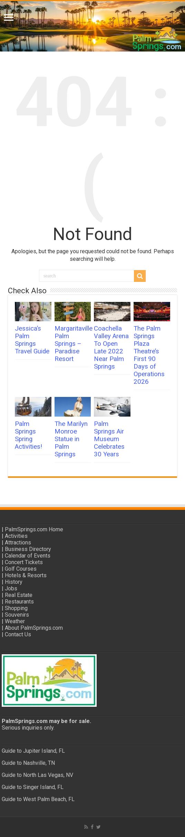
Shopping (16, 608)
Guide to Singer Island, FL (33, 787)
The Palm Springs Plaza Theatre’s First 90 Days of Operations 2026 (149, 355)
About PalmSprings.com (34, 628)
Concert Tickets (24, 562)
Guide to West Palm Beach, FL (38, 799)
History (13, 582)
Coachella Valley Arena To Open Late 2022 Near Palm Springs (111, 347)
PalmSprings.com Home (34, 529)
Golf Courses (21, 568)
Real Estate (18, 595)
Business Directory (28, 549)
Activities (16, 536)
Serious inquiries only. (28, 727)
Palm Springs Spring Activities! (28, 435)
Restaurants (19, 601)
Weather (15, 621)
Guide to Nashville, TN (28, 763)
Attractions (18, 542)
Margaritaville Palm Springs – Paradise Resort (73, 344)
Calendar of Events (27, 555)
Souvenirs (17, 614)
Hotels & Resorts (26, 575)
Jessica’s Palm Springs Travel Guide (32, 340)
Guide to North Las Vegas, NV (37, 775)
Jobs (11, 588)
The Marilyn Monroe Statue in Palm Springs (71, 439)
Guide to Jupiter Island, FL (33, 751)
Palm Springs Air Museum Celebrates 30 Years (109, 439)
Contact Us (18, 634)
